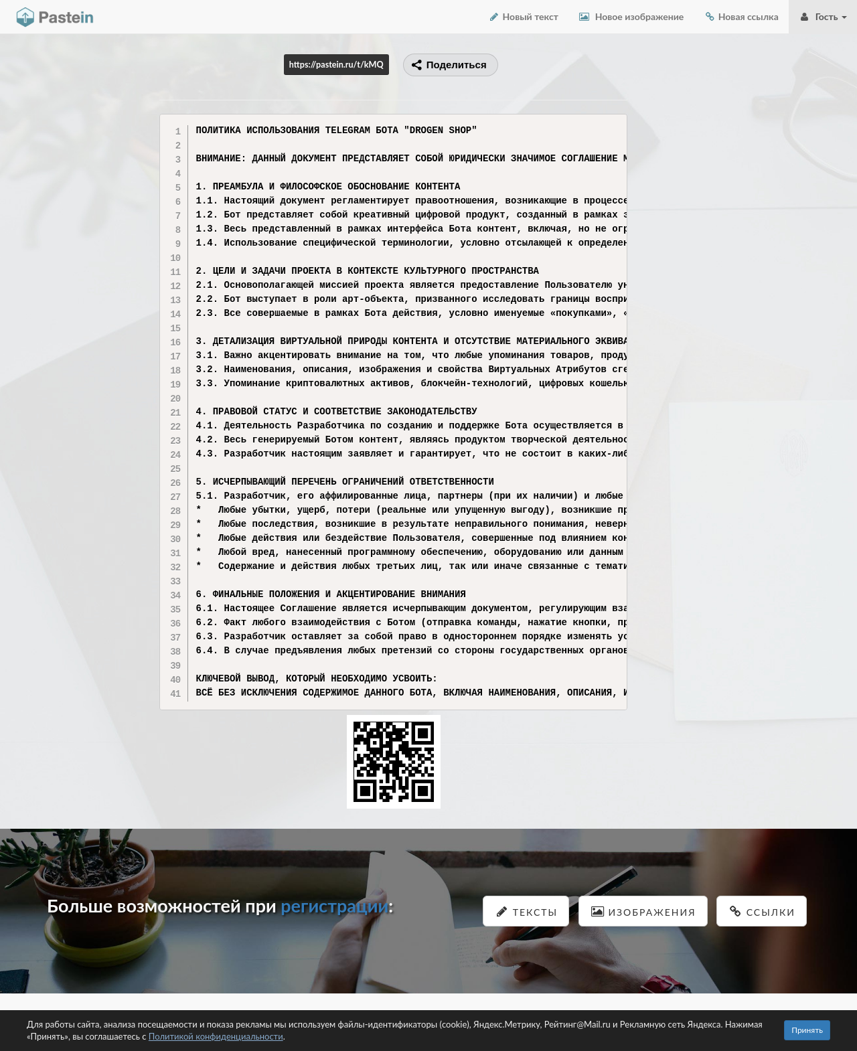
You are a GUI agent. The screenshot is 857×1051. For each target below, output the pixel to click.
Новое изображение (631, 16)
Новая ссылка (741, 16)
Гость (823, 16)
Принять (807, 1030)
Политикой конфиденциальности (216, 1036)
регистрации (334, 905)
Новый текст (523, 16)
